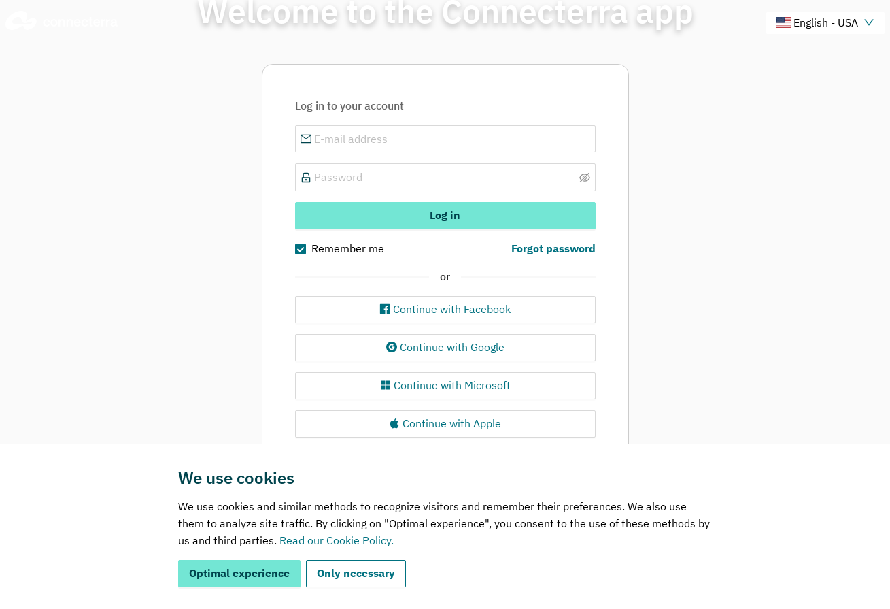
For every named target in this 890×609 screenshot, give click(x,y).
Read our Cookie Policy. (336, 540)
